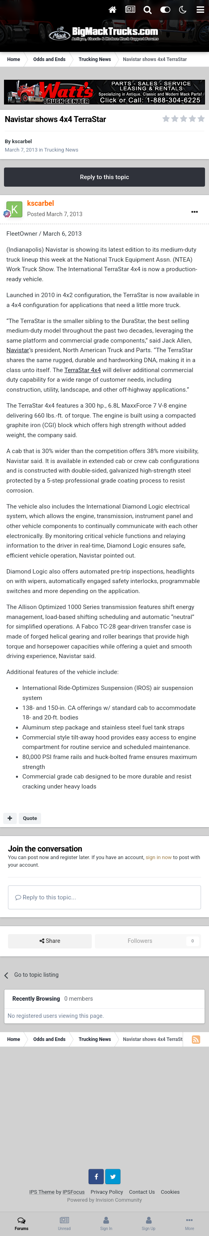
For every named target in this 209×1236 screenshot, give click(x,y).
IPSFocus (74, 1192)
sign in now (159, 857)
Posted (55, 214)
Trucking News (61, 150)
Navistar (17, 350)
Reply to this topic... (45, 897)
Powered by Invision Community (104, 1200)
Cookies (170, 1192)
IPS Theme (41, 1192)
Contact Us (142, 1192)
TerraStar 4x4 (82, 370)
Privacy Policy (107, 1192)
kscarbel (22, 141)
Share (49, 941)
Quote (30, 818)
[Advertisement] (104, 1111)
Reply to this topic (104, 177)
